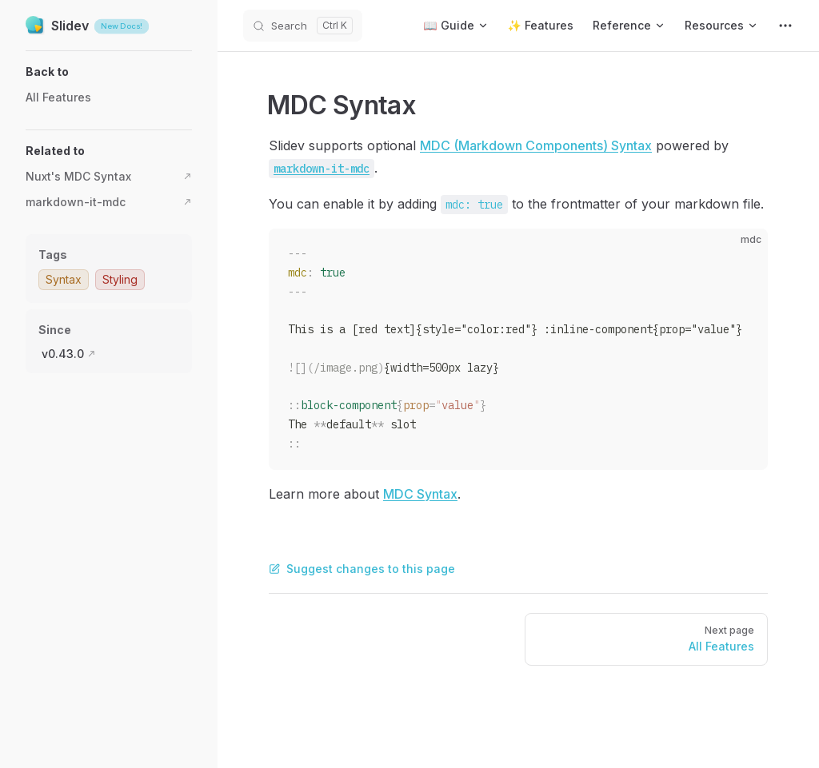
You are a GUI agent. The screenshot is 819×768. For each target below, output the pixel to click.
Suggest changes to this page (362, 568)
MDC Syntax (420, 494)
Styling (120, 279)
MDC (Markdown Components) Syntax (536, 145)
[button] (109, 72)
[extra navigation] (785, 25)
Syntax (64, 279)
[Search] (302, 26)
